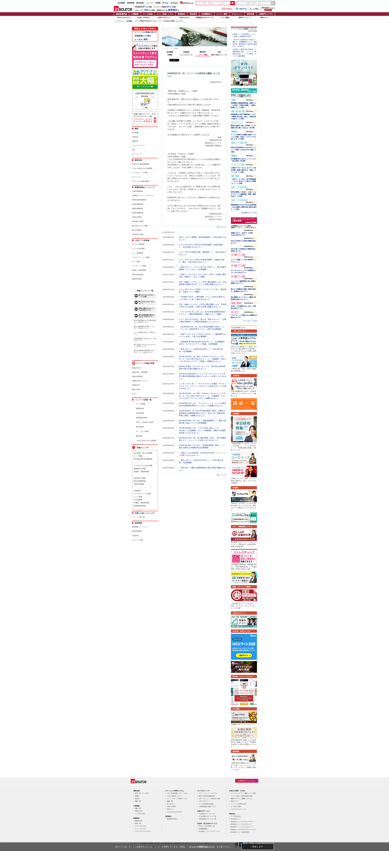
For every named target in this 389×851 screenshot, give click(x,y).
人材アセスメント (204, 801)
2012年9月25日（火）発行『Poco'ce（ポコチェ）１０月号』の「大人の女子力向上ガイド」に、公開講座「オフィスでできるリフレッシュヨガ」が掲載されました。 (202, 395)
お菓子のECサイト (164, 17)
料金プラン (170, 809)
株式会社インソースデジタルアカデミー (242, 821)
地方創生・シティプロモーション (209, 831)
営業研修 (137, 491)
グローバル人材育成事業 (140, 181)
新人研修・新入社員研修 (143, 453)
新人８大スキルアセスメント (146, 302)
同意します (257, 847)
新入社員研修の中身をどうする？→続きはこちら (144, 327)
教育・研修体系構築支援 (207, 796)
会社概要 (121, 3)
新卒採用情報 (136, 531)
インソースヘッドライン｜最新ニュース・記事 (243, 793)
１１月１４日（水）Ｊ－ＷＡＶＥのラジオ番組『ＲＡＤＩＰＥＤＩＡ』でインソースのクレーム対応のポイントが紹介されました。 (202, 386)
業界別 (137, 798)
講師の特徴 (136, 389)
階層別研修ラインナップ (145, 187)
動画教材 (181, 14)
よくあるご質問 (236, 806)
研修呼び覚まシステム (140, 381)
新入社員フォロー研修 (140, 226)
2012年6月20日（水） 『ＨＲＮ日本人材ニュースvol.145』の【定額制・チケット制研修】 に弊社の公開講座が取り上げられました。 (202, 430)
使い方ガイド (171, 804)
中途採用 (135, 536)
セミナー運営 (221, 14)
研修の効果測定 (137, 376)
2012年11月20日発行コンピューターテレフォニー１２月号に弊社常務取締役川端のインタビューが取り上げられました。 (202, 376)
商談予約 (241, 9)
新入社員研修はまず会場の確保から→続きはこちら (145, 321)
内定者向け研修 (137, 234)
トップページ (119, 21)
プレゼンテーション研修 (140, 257)
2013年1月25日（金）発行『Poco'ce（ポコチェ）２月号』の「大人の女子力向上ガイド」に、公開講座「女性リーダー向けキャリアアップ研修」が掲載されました (202, 358)
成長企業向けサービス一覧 (207, 819)
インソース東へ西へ (139, 517)
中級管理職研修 (137, 204)
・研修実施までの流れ (142, 36)
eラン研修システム (165, 14)
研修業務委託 (203, 829)
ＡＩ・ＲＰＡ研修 (142, 431)
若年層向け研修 (137, 221)
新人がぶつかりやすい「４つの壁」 (146, 296)
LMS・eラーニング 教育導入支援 (209, 798)
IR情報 (158, 3)
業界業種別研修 (141, 418)
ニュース (149, 3)
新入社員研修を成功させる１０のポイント (146, 316)
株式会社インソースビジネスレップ (241, 824)
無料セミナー (265, 17)
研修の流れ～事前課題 (140, 372)
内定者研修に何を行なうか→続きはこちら (145, 339)
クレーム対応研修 (138, 248)
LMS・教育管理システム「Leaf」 (177, 793)
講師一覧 (138, 801)
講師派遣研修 (121, 14)
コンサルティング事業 (140, 173)
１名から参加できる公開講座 (142, 168)
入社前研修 (138, 500)
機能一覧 (170, 801)
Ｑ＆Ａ (134, 394)
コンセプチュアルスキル (143, 831)
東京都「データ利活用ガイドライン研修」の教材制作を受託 (244, 35)
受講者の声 (136, 385)
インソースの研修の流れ (238, 804)
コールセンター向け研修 (143, 465)
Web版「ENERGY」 (144, 17)
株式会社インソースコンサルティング (242, 827)
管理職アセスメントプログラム (143, 195)
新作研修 (140, 3)
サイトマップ (136, 154)
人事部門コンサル (265, 14)
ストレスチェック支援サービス (177, 798)
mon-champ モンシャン (238, 809)
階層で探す (138, 811)
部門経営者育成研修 (139, 200)
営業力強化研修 (137, 274)
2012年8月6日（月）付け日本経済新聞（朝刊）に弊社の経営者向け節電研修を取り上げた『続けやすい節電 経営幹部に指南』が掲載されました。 (202, 413)
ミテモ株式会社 (236, 816)
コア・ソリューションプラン (208, 793)
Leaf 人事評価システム (174, 796)
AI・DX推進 (148, 14)
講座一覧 (138, 808)
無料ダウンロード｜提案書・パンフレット (242, 798)
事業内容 (203, 52)
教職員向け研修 (140, 468)
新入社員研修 (136, 230)
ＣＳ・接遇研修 (137, 253)
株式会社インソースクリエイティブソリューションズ (243, 829)
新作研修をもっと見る (249, 213)
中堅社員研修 (136, 217)
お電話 (254, 8)
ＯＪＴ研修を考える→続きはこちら (145, 333)
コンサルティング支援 (142, 494)
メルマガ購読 (224, 17)
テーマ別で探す (140, 813)
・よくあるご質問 (140, 39)
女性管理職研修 (137, 213)
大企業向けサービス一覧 (207, 813)
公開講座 (135, 14)
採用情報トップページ (140, 527)
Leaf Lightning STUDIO (174, 812)
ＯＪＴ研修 (136, 261)
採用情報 (130, 3)
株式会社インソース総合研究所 (240, 832)
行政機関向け (206, 14)
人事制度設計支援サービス (207, 806)
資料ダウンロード (245, 17)
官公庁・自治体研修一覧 (207, 826)
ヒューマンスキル (140, 829)
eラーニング (136, 177)
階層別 (137, 796)
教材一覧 (138, 823)
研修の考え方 (136, 368)
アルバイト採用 (137, 540)
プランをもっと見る (250, 321)
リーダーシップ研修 (139, 266)
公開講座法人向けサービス (204, 17)
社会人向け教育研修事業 (140, 164)
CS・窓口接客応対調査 (206, 804)
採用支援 (250, 14)
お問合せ (227, 9)
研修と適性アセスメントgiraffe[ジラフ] (146, 309)
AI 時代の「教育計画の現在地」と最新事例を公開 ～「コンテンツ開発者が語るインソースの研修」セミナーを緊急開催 (244, 52)
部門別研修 (140, 427)
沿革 (219, 52)
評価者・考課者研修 (139, 270)
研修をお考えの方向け (145, 28)
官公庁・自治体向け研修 (144, 422)
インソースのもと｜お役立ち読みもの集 (241, 796)
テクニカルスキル (140, 826)
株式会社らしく (236, 819)
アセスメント (236, 14)
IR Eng (165, 3)
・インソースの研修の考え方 (145, 32)
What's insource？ (124, 17)
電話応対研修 (136, 279)
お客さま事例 (171, 806)
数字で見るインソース (219, 55)
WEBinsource (184, 17)
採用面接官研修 (140, 506)
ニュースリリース (186, 55)
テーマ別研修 (140, 404)
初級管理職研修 (137, 208)
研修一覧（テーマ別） (142, 793)
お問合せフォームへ (247, 781)
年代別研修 (140, 413)
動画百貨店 (138, 821)
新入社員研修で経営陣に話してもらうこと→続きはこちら (145, 351)
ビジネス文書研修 (138, 244)
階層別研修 (140, 408)
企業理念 (186, 52)
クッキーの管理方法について (202, 847)
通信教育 (193, 14)
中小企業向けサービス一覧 (207, 816)
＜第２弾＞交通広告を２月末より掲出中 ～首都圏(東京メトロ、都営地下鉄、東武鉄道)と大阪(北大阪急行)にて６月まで (244, 43)
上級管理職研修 (137, 191)
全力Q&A (174, 3)
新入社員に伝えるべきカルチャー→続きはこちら (145, 345)
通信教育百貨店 (172, 819)
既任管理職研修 (140, 481)
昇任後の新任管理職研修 (143, 459)
